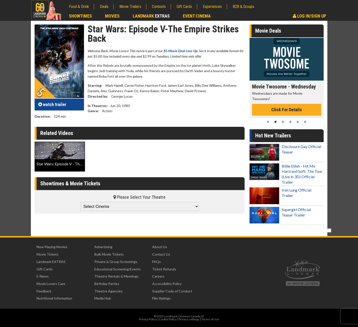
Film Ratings (161, 298)
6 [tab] (305, 121)
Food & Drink (79, 6)
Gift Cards (184, 6)
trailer (52, 104)
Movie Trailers (130, 6)
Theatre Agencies (108, 291)
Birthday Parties (106, 284)
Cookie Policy (168, 319)
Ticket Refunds (164, 269)
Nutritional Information (54, 298)
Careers (158, 276)
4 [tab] (290, 121)
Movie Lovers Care (51, 284)
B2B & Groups (243, 6)
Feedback (44, 291)
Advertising (103, 247)
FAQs (156, 262)
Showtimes (80, 16)
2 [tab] (275, 121)
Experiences (212, 6)
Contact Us (161, 254)
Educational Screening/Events (117, 269)
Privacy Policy (148, 319)
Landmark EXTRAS (51, 262)
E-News (43, 276)
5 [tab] (297, 121)
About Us (159, 247)
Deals (104, 6)
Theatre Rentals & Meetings (116, 276)
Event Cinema (197, 16)
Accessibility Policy (167, 284)
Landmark (151, 16)
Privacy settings (189, 319)
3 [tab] (282, 121)
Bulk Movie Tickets (109, 254)
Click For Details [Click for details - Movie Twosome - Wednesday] (286, 109)
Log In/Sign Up (309, 16)
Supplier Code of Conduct (172, 291)
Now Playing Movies (52, 247)
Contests (159, 6)
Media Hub (102, 298)
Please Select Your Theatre (139, 197)
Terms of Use (210, 319)
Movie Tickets (48, 254)
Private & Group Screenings (115, 262)
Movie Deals (268, 31)
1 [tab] (268, 121)
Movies (112, 16)
